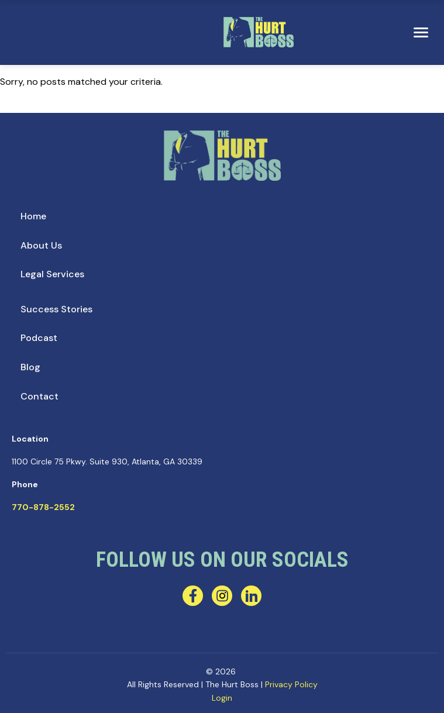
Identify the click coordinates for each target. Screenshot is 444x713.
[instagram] (222, 595)
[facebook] (193, 595)
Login (222, 698)
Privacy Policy (291, 684)
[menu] (420, 32)
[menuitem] (33, 216)
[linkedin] (251, 595)
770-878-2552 (43, 507)
